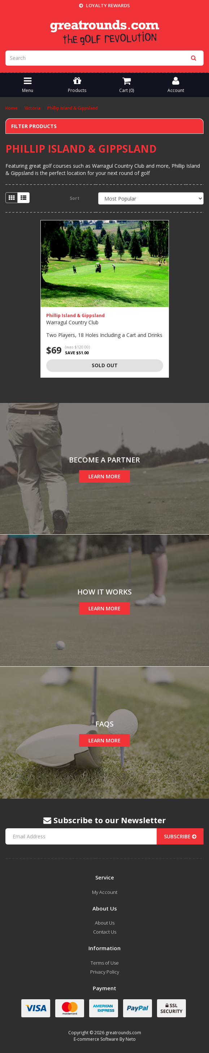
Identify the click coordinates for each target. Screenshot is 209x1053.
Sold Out (105, 365)
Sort (74, 198)
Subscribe (180, 836)
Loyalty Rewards (104, 5)
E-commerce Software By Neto (105, 1039)
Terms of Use (105, 963)
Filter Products (34, 126)
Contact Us (104, 932)
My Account (104, 892)
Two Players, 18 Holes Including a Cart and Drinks (104, 335)
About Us (104, 923)
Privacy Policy (104, 972)
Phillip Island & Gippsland (75, 315)
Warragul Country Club (72, 322)
